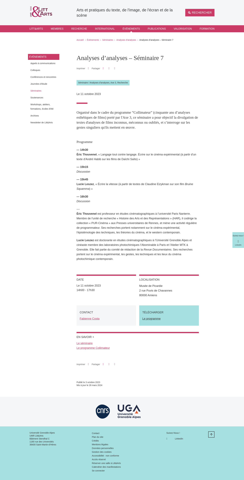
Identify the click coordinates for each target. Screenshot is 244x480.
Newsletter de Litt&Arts (41, 122)
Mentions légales (100, 444)
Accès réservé (99, 459)
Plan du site (97, 437)
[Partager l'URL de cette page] (114, 68)
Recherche (79, 28)
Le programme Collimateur (93, 348)
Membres (57, 28)
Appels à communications (42, 63)
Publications (157, 28)
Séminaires (107, 40)
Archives (34, 115)
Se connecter (98, 470)
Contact (95, 433)
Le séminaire (85, 343)
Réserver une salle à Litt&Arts (106, 463)
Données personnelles (103, 448)
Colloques (35, 70)
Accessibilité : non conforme (105, 455)
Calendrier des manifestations (106, 467)
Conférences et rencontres (43, 77)
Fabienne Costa (90, 318)
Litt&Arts (36, 28)
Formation (207, 28)
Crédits (95, 440)
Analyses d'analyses (126, 40)
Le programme (151, 318)
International (105, 28)
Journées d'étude (38, 84)
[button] (103, 68)
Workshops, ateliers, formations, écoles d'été (41, 106)
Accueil (80, 40)
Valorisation (183, 28)
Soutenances (36, 97)
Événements (131, 28)
